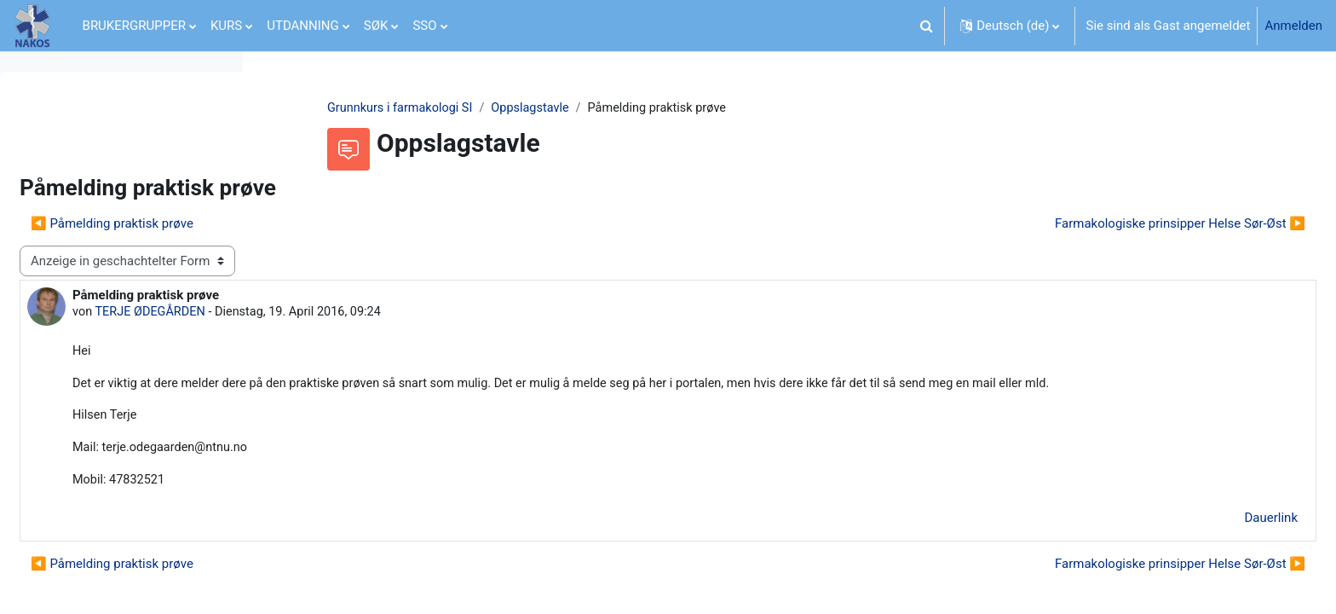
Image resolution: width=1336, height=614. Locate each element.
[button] (926, 25)
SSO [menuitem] (424, 25)
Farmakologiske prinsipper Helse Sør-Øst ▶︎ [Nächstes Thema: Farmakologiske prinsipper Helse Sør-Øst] (1139, 224)
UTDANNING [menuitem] (303, 25)
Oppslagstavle (645, 108)
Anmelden (1293, 25)
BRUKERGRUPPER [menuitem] (134, 25)
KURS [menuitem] (226, 25)
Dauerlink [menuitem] (1231, 542)
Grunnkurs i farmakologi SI (510, 108)
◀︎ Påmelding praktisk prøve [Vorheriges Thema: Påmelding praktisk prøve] (368, 224)
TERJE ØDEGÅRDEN (409, 313)
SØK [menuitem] (376, 25)
